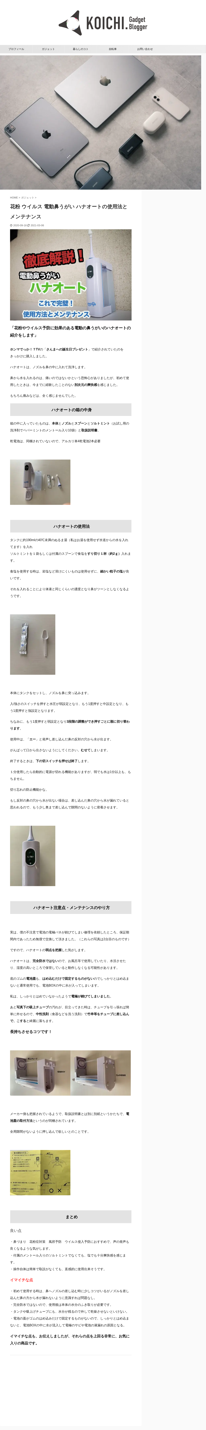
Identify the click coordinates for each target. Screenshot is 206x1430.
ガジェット (48, 49)
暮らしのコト (81, 49)
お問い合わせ (145, 49)
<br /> (22, 1387)
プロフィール (16, 49)
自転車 (113, 49)
